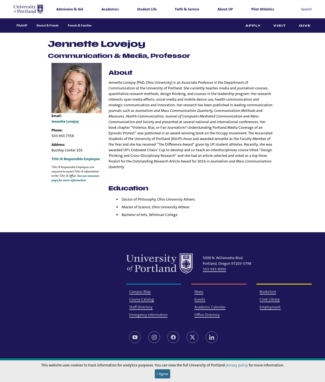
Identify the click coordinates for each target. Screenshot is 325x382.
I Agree (162, 373)
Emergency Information (148, 314)
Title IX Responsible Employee (75, 158)
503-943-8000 (214, 269)
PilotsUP (21, 25)
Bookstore (268, 291)
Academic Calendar (209, 307)
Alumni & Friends (47, 25)
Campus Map (140, 291)
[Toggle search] (300, 9)
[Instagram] (154, 337)
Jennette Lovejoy (65, 121)
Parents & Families (80, 25)
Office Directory (207, 314)
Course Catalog (141, 299)
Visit (279, 26)
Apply (253, 26)
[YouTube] (135, 337)
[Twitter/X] (192, 337)
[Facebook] (173, 337)
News (198, 291)
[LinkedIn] (212, 337)
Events (199, 299)
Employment (270, 307)
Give (305, 26)
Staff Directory (141, 307)
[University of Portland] (28, 9)
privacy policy (237, 365)
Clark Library (270, 299)
